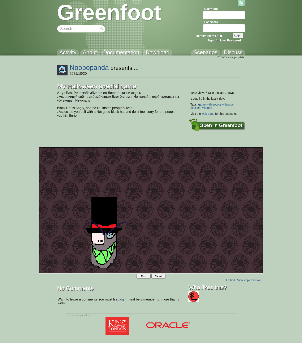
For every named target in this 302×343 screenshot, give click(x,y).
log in (124, 299)
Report (221, 57)
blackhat (195, 108)
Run (143, 276)
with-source (213, 104)
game (202, 104)
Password (211, 22)
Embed (230, 280)
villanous (228, 104)
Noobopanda (89, 67)
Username (211, 8)
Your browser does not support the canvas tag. (151, 210)
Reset (158, 276)
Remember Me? (207, 35)
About (71, 315)
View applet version (249, 280)
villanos (207, 108)
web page (208, 113)
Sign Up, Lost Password (224, 40)
